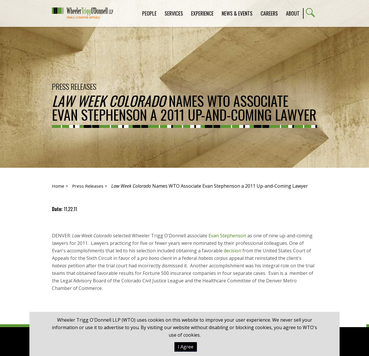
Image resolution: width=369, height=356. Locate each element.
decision (232, 250)
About (293, 13)
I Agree (185, 347)
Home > (60, 186)
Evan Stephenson (227, 235)
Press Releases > (89, 186)
